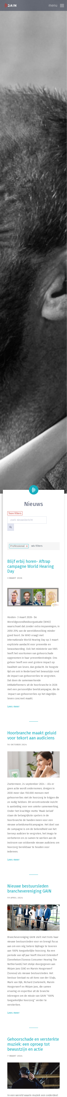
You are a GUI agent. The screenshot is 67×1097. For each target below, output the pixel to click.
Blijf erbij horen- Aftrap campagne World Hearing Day (30, 566)
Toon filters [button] (14, 513)
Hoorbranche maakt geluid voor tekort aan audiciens (31, 735)
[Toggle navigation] (56, 5)
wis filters (37, 545)
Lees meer (13, 706)
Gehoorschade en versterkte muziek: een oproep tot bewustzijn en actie (33, 1044)
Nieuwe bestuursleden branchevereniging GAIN (29, 889)
